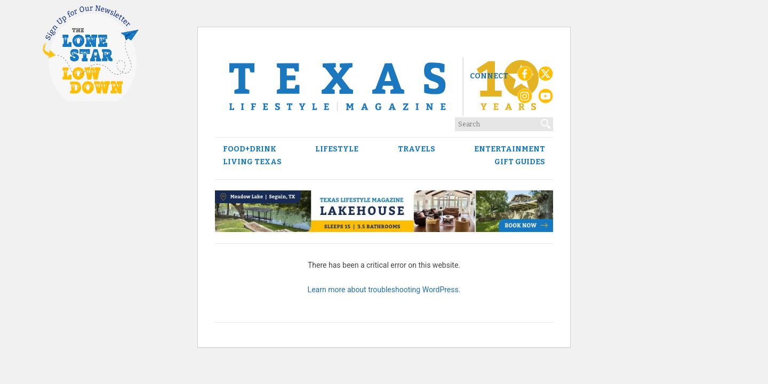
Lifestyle (336, 149)
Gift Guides (519, 162)
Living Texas (252, 162)
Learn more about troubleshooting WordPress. (384, 289)
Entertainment (509, 149)
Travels (416, 149)
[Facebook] (524, 76)
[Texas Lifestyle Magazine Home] (384, 86)
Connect (489, 76)
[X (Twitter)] (545, 76)
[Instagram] (524, 99)
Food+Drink (249, 149)
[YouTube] (545, 99)
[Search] (546, 122)
